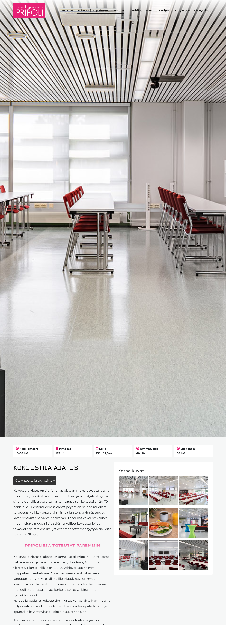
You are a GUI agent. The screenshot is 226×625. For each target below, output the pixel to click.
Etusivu (67, 10)
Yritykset (181, 10)
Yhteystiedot (203, 10)
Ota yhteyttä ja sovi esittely (35, 480)
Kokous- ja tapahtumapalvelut (99, 10)
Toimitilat (135, 10)
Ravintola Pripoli (158, 10)
